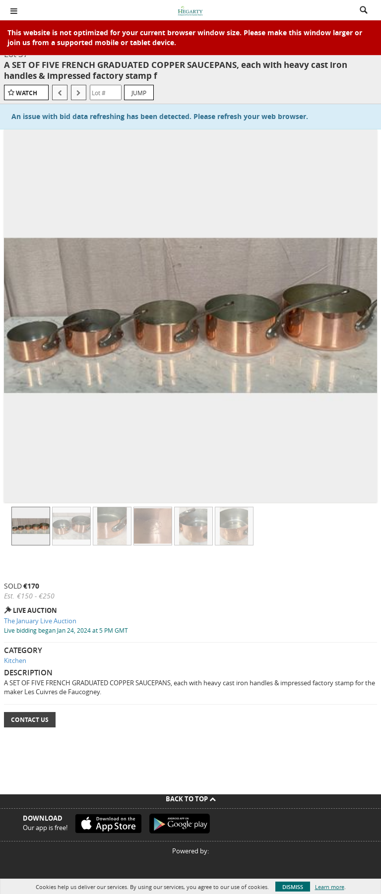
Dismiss (292, 887)
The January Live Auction (40, 620)
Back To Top (191, 798)
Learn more (329, 887)
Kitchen (15, 660)
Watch (26, 93)
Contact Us (30, 719)
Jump (138, 93)
